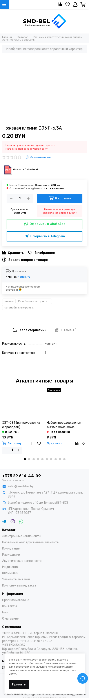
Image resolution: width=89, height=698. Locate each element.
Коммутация (11, 548)
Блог (5, 612)
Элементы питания (16, 579)
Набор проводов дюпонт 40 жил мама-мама (65, 425)
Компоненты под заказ (19, 585)
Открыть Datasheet (20, 169)
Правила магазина (15, 600)
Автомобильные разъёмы (20, 307)
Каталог (9, 301)
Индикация (10, 567)
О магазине (10, 618)
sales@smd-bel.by (21, 486)
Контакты (9, 606)
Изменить (24, 276)
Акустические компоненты (22, 561)
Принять (19, 684)
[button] (25, 459)
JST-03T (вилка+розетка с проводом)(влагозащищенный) (21, 425)
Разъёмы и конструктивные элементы (35, 301)
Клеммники (10, 573)
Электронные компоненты (21, 536)
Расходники (11, 555)
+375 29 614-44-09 (21, 475)
